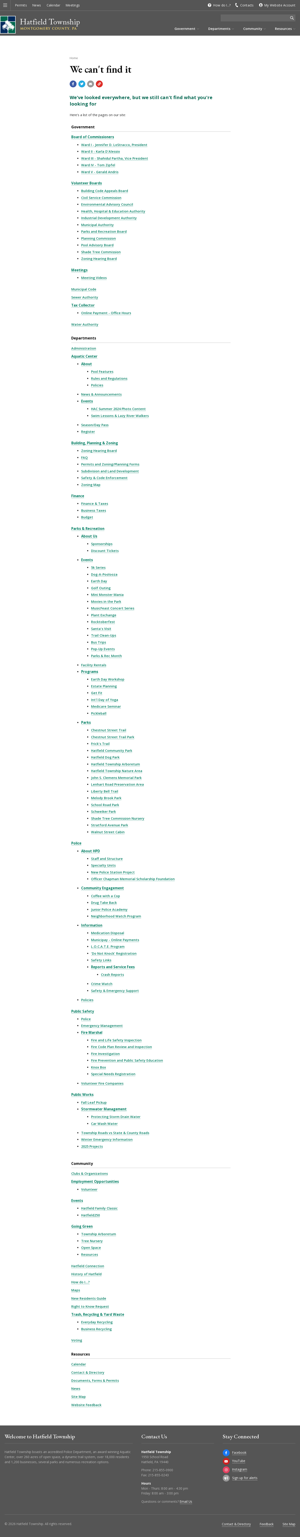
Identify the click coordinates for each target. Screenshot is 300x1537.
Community (82, 1163)
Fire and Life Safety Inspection (116, 1040)
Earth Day (99, 581)
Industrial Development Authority (109, 218)
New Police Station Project (113, 872)
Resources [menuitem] (283, 28)
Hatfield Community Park (111, 750)
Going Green (82, 1226)
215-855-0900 (162, 1470)
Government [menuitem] (184, 28)
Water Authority (84, 324)
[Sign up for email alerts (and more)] (226, 1478)
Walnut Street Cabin (108, 832)
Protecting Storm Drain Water (115, 1117)
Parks (86, 722)
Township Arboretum (98, 1234)
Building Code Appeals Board (104, 191)
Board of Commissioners (92, 137)
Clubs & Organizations (89, 1173)
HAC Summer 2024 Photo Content (118, 409)
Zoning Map (90, 485)
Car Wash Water (104, 1123)
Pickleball (98, 713)
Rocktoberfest (103, 622)
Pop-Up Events (103, 649)
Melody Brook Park (106, 798)
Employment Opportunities (95, 1181)
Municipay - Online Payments (115, 940)
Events (87, 401)
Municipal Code (83, 289)
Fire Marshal (91, 1032)
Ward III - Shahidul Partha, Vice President (114, 158)
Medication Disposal (107, 933)
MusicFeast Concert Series (112, 608)
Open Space (91, 1247)
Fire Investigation (105, 1053)
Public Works (82, 1094)
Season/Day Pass (95, 425)
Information (91, 925)
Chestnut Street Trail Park (112, 737)
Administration (83, 348)
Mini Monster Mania (107, 594)
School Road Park (105, 805)
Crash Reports (112, 974)
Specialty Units (103, 865)
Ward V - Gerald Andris (99, 172)
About (86, 364)
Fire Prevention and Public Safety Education (127, 1060)
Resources (89, 1254)
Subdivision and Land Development (110, 471)
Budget (87, 517)
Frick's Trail (100, 743)
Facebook (239, 1452)
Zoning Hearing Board (99, 258)
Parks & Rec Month (106, 656)
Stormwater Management (104, 1109)
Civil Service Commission (101, 197)
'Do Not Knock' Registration (114, 953)
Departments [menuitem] (219, 28)
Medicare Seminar (106, 706)
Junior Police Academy (109, 909)
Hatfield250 (90, 1215)
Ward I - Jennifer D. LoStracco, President (114, 145)
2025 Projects (92, 1146)
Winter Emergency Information (107, 1139)
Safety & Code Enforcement (104, 478)
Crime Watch (101, 984)
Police (76, 843)
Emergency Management (102, 1025)
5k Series (98, 567)
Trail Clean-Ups (103, 635)
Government (83, 126)
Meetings (73, 5)
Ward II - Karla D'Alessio (100, 151)
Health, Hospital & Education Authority (113, 211)
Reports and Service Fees (113, 967)
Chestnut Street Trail (108, 730)
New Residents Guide (88, 1298)
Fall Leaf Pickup (94, 1102)
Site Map (78, 1396)
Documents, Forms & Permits (95, 1380)
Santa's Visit (101, 628)
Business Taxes (93, 510)
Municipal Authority (97, 225)
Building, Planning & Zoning (94, 443)
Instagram (239, 1469)
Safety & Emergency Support (115, 990)
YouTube (238, 1461)
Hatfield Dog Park (105, 757)
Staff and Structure (107, 858)
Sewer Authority (84, 297)
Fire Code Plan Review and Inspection (121, 1047)
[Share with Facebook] (73, 83)
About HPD (90, 851)
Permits (21, 5)
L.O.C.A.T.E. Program (108, 946)
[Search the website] (255, 17)
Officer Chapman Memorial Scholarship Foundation (133, 879)
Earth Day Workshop (107, 679)
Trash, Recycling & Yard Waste (97, 1314)
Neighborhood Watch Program (116, 916)
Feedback (267, 1524)
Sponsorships (101, 544)
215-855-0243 (158, 1475)
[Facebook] (226, 1452)
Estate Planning (104, 686)
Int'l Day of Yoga (104, 700)
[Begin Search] (292, 17)
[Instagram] (226, 1469)
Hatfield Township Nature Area (116, 771)
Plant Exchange (103, 615)
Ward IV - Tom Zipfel (98, 165)
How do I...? (222, 5)
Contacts (247, 5)
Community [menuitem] (252, 28)
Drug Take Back (104, 902)
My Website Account (279, 5)
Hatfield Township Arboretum (115, 764)
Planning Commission (98, 238)
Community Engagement (102, 888)
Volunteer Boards (86, 183)
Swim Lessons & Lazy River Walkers (120, 416)
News (36, 5)
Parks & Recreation (87, 528)
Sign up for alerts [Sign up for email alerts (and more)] (244, 1478)
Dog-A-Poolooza (104, 574)
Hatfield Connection (87, 1266)
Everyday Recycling (97, 1322)
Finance (77, 496)
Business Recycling (96, 1329)
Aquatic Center (84, 356)
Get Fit (96, 693)
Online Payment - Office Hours (106, 313)
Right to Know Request (90, 1306)
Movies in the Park (106, 601)
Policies (97, 385)
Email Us (186, 1501)
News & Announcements (101, 394)
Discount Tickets (105, 551)
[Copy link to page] (99, 83)
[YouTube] (226, 1461)
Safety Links (101, 960)
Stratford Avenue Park (109, 825)
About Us (89, 536)
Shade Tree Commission (101, 252)
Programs (89, 671)
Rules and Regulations (109, 378)
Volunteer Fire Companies (102, 1083)
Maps (75, 1290)
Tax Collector (83, 305)
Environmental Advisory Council (107, 204)
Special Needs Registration (113, 1074)
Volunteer (89, 1189)
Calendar (53, 5)
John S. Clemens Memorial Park (116, 778)
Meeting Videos (94, 278)
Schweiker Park (103, 811)
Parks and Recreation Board (104, 231)
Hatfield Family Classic (99, 1208)
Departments (83, 338)
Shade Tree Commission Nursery (117, 818)
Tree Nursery (92, 1241)
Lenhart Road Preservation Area (117, 784)
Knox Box (98, 1067)
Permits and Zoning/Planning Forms (110, 464)
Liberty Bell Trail (104, 791)
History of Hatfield (86, 1274)
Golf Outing (101, 588)
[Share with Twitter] (81, 83)
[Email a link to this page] (90, 83)
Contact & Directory (87, 1372)
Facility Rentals (93, 665)
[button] (5, 5)
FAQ (84, 457)
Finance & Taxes (94, 503)
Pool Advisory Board (97, 245)
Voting (76, 1340)
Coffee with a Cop (105, 896)
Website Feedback (86, 1405)
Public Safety (82, 1011)
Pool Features (102, 371)
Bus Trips (98, 642)
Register (88, 431)
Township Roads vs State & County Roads (115, 1133)
